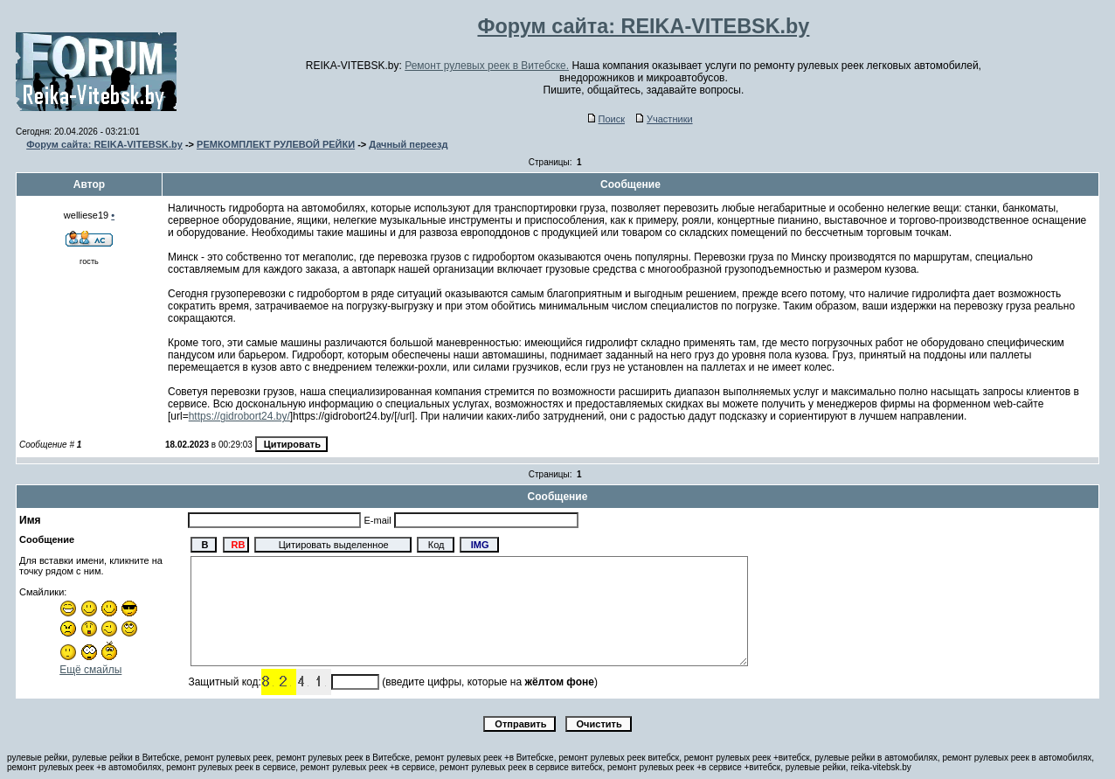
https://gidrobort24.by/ (239, 416)
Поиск (606, 119)
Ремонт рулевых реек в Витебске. (487, 65)
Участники (664, 119)
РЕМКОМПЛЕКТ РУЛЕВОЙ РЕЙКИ (276, 144)
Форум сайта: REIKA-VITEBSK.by (104, 144)
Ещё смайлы (90, 670)
